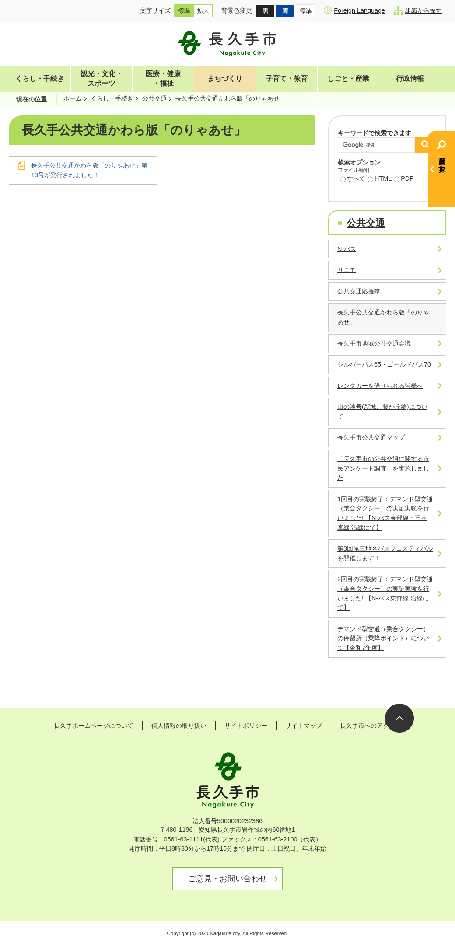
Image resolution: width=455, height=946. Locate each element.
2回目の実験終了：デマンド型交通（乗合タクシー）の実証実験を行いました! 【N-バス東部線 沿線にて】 (385, 593)
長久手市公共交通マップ (371, 437)
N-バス (346, 248)
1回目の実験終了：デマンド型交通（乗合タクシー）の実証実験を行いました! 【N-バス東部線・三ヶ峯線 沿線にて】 (385, 513)
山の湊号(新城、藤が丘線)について (382, 411)
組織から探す (418, 10)
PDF (403, 179)
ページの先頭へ (399, 718)
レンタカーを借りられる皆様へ (380, 385)
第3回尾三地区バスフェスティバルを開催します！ (385, 553)
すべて (352, 179)
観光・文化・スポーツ (101, 78)
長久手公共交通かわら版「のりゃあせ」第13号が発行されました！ (89, 170)
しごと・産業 (348, 78)
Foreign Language (354, 10)
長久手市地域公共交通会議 (374, 343)
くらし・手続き (39, 78)
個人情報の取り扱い (178, 725)
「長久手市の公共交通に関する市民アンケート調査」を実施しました (383, 468)
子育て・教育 (287, 78)
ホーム (72, 98)
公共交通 (154, 98)
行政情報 (410, 78)
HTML (380, 179)
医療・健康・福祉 (163, 78)
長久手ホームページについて (93, 725)
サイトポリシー (245, 725)
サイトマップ (303, 725)
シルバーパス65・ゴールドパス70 (384, 364)
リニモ (346, 269)
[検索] (378, 145)
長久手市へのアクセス (370, 725)
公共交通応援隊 (358, 291)
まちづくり (224, 78)
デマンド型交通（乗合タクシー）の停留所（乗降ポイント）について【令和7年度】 (383, 638)
